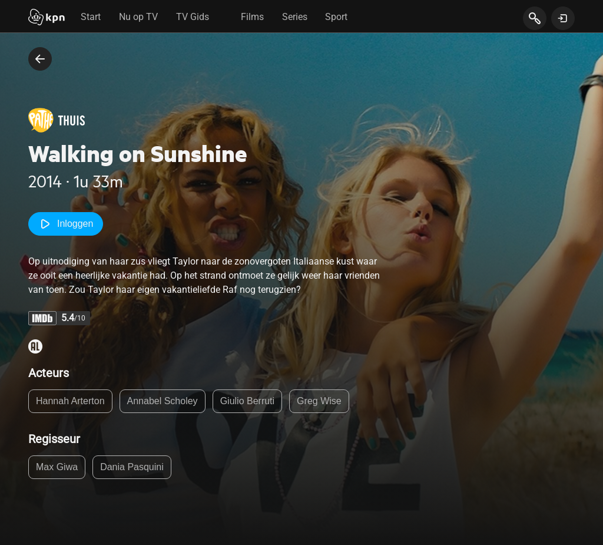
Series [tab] (294, 16)
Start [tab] (91, 16)
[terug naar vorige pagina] (40, 59)
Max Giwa (57, 467)
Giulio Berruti (247, 401)
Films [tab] (252, 16)
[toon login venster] (563, 18)
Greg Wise (319, 401)
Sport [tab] (336, 16)
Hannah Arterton (70, 401)
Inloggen (65, 224)
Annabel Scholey (162, 401)
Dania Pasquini (132, 467)
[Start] (46, 18)
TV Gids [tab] (192, 16)
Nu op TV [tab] (138, 16)
